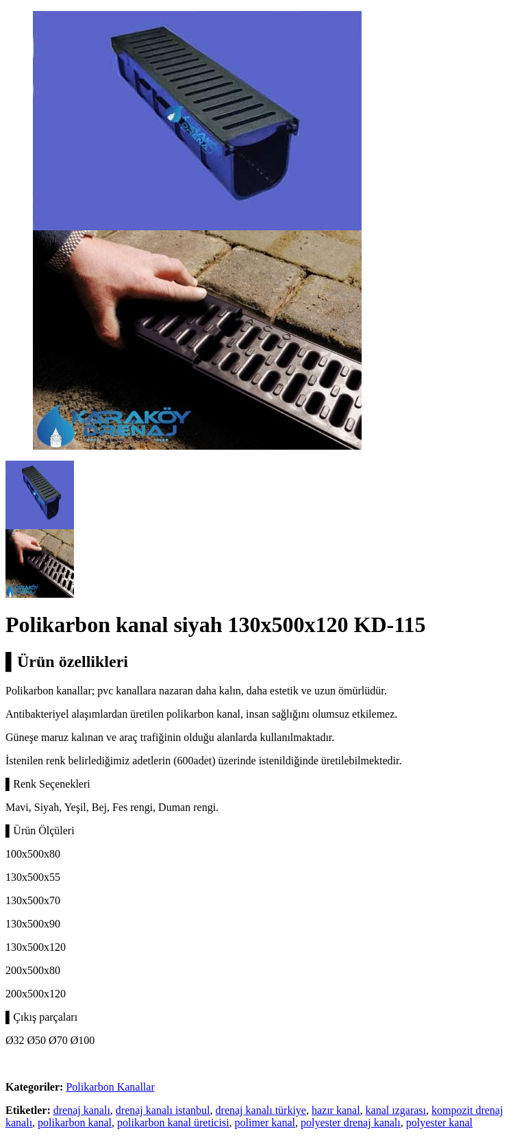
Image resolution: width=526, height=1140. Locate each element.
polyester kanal (439, 1122)
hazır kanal (336, 1110)
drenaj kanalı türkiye (261, 1110)
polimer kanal (265, 1122)
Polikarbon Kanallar (110, 1087)
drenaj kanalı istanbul (163, 1110)
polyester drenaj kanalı (351, 1122)
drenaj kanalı (81, 1110)
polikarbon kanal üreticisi (173, 1122)
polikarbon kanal (75, 1122)
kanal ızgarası (396, 1110)
